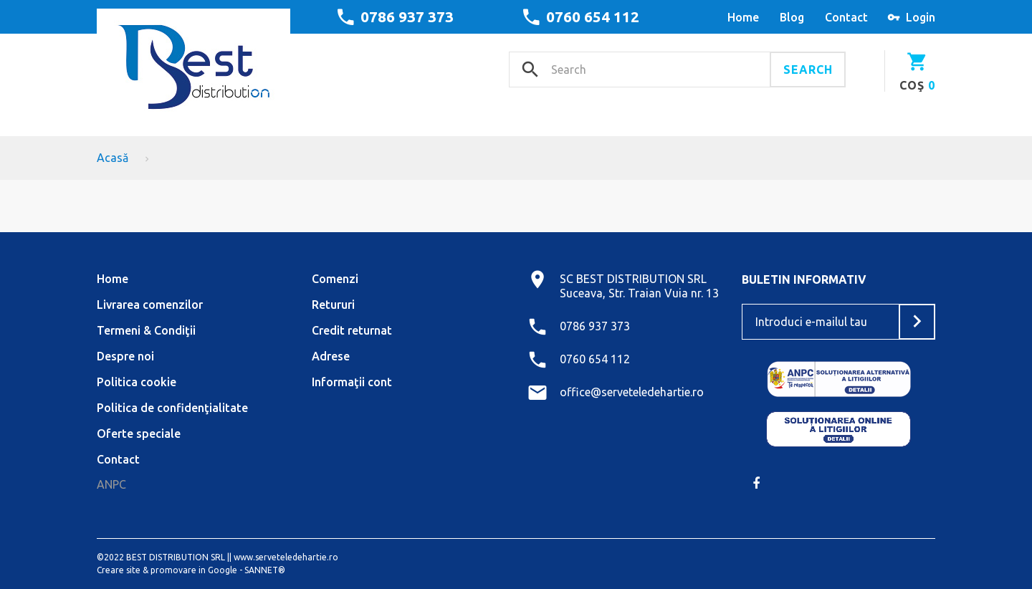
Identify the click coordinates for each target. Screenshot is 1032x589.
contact (846, 17)
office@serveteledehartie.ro (632, 392)
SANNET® (264, 570)
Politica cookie (136, 381)
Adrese (331, 356)
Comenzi (335, 278)
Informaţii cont (352, 381)
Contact (118, 459)
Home (112, 278)
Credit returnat (352, 330)
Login (920, 17)
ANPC (111, 484)
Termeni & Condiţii (146, 330)
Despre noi (125, 356)
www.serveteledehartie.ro (286, 557)
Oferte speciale (139, 433)
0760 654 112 (592, 16)
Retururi (333, 304)
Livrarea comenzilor (150, 304)
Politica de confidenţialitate (172, 407)
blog (792, 17)
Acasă (112, 157)
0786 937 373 (407, 16)
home (743, 17)
